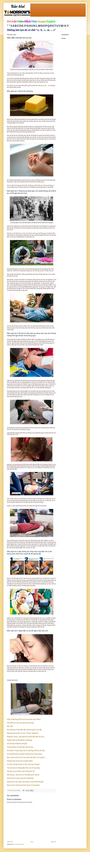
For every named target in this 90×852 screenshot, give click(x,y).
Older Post (53, 841)
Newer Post (10, 841)
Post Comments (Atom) (18, 844)
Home (31, 841)
